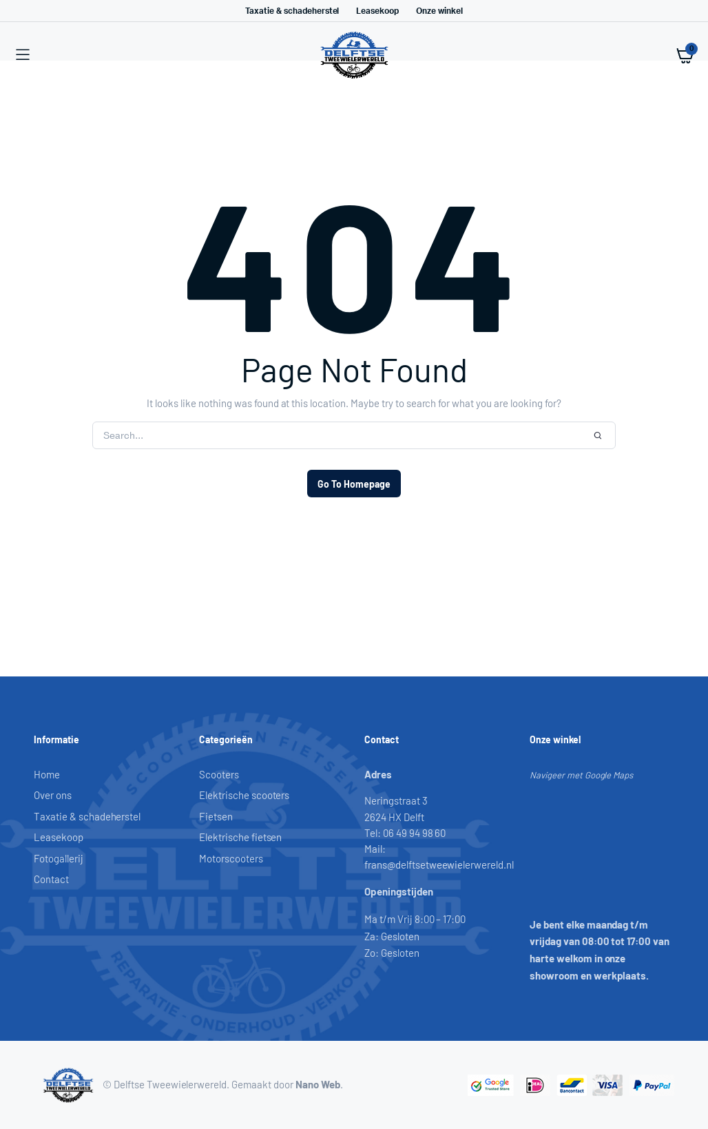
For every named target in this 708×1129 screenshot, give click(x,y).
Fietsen (216, 816)
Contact (51, 879)
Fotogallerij (58, 858)
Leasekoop (377, 11)
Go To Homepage (354, 484)
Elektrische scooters (244, 795)
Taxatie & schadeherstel (292, 11)
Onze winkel (439, 11)
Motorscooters (231, 858)
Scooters (219, 774)
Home (47, 774)
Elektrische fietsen (240, 837)
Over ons (53, 795)
